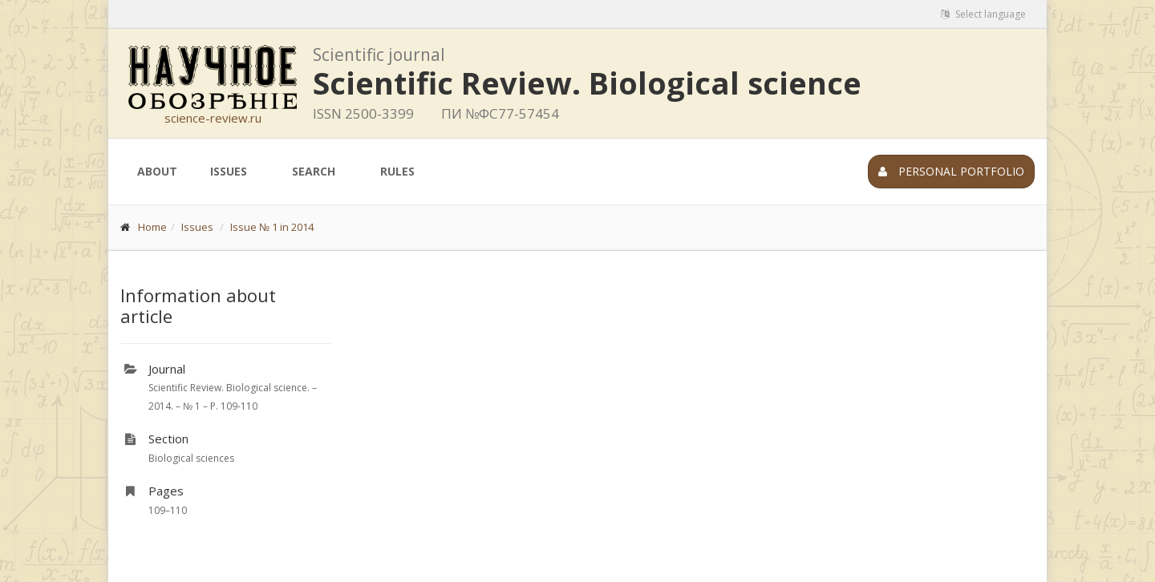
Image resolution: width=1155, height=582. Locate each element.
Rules (397, 171)
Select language (983, 14)
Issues (228, 171)
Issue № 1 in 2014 (272, 227)
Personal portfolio (951, 171)
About (157, 171)
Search (313, 171)
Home (152, 227)
